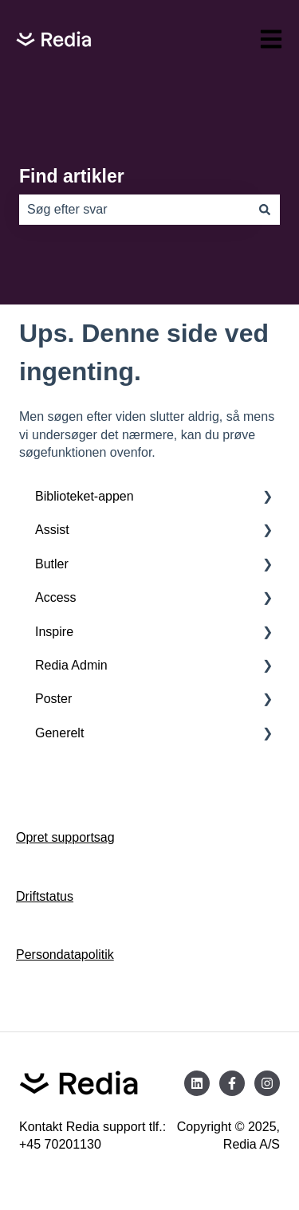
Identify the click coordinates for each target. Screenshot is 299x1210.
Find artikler (71, 176)
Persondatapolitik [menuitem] (65, 954)
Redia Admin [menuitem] (71, 665)
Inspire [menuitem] (54, 631)
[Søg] (265, 209)
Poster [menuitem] (53, 698)
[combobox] (134, 209)
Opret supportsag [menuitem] (65, 837)
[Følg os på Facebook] (232, 1083)
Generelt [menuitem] (59, 733)
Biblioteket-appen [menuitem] (84, 496)
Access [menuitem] (56, 597)
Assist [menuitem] (52, 529)
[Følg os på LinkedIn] (197, 1083)
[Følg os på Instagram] (267, 1083)
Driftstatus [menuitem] (44, 896)
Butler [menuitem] (52, 564)
